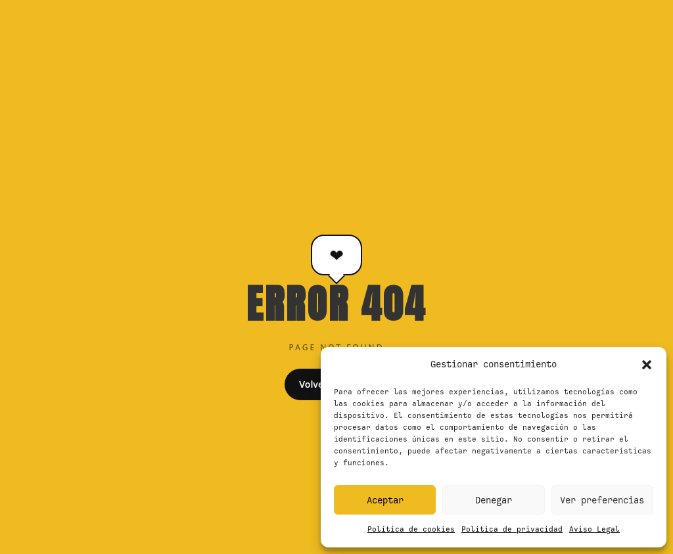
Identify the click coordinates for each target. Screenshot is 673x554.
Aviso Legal (594, 529)
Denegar (493, 500)
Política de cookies (411, 529)
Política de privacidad (512, 529)
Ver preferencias (602, 500)
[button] (646, 364)
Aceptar (385, 500)
